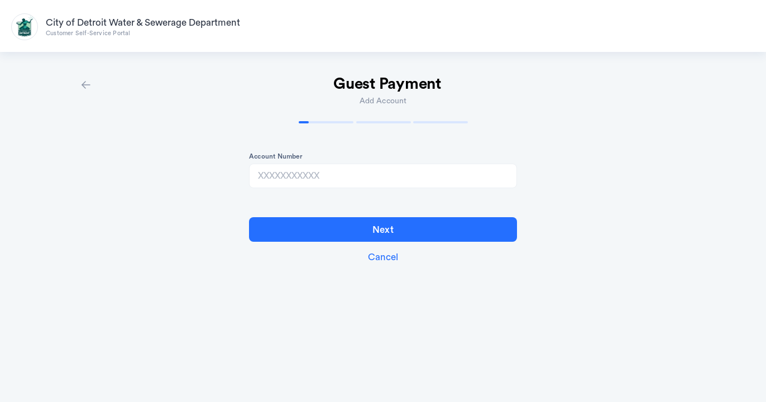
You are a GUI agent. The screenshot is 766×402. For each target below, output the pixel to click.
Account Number (276, 156)
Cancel (383, 257)
